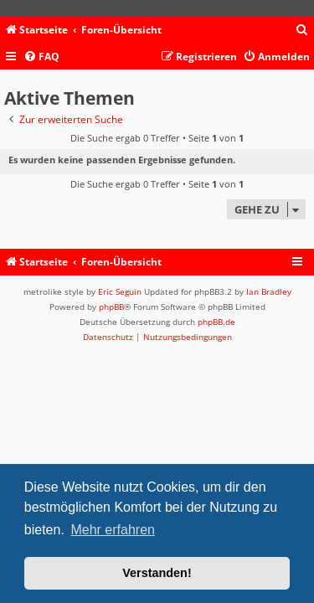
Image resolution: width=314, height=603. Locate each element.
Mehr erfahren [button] (112, 530)
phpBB (111, 306)
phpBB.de (216, 321)
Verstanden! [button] (156, 573)
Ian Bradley (268, 291)
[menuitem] (302, 30)
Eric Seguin (120, 291)
